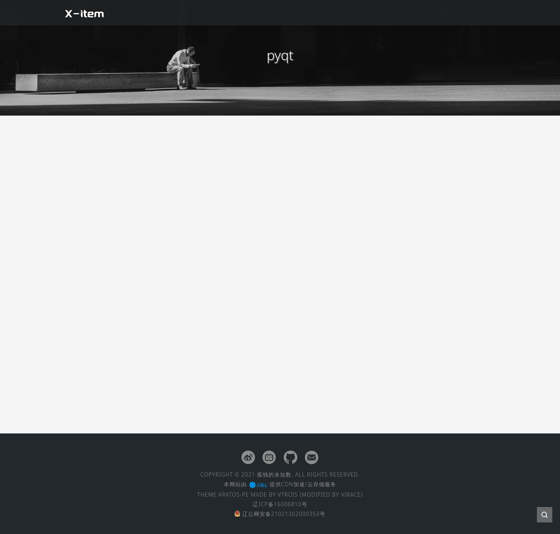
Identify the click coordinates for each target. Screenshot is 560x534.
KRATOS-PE (233, 494)
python (389, 184)
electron (466, 171)
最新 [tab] (394, 220)
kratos (432, 171)
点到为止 (447, 157)
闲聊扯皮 (315, 12)
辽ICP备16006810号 (280, 504)
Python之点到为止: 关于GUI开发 (244, 138)
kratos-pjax (395, 171)
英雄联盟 (390, 157)
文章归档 (398, 12)
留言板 (477, 12)
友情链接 (439, 12)
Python (173, 139)
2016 (418, 157)
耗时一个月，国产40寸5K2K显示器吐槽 (434, 237)
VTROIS (288, 494)
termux (422, 184)
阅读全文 (330, 204)
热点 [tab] (434, 220)
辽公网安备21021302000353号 (280, 513)
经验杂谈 (356, 12)
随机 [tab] (474, 220)
